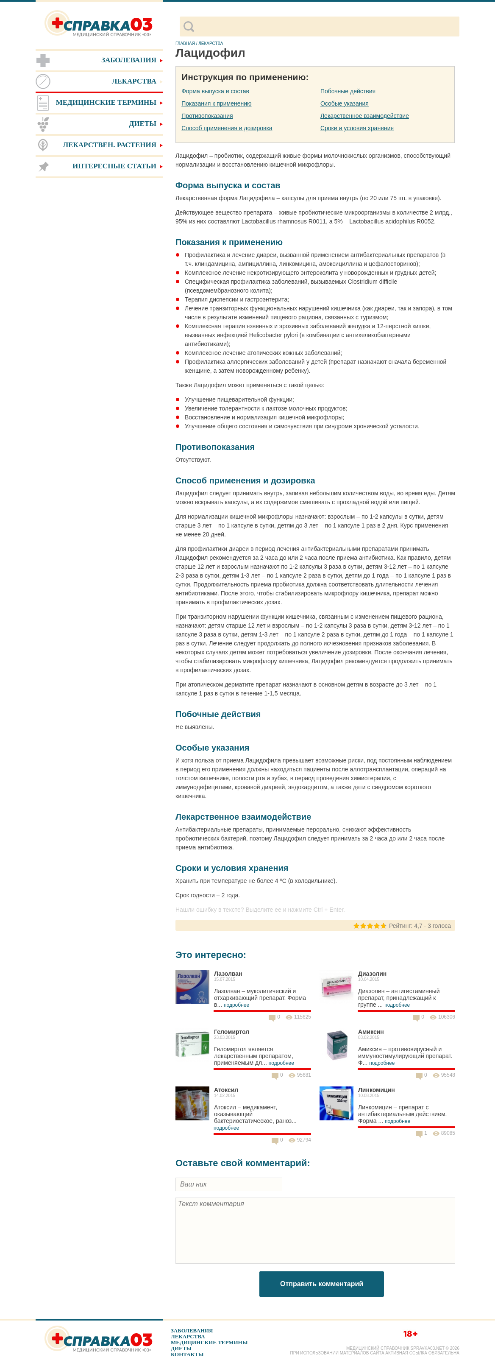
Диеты (181, 1348)
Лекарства (188, 1336)
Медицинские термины (209, 1342)
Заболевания (192, 1330)
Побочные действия (347, 91)
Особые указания (344, 103)
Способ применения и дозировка (226, 128)
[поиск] (326, 27)
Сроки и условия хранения (357, 128)
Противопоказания (207, 115)
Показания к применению (216, 103)
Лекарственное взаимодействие (364, 115)
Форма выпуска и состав (215, 91)
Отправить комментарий (321, 1283)
